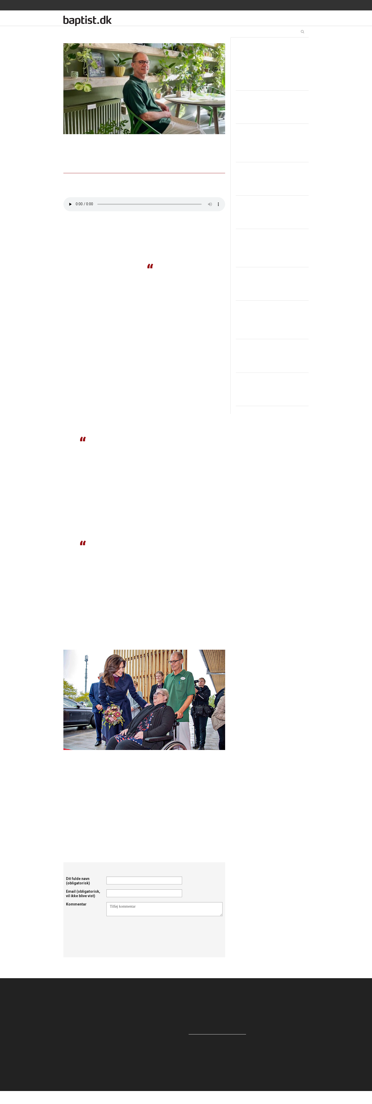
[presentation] (146, 929)
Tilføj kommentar (164, 909)
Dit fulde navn (78, 881)
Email (83, 893)
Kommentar (76, 904)
